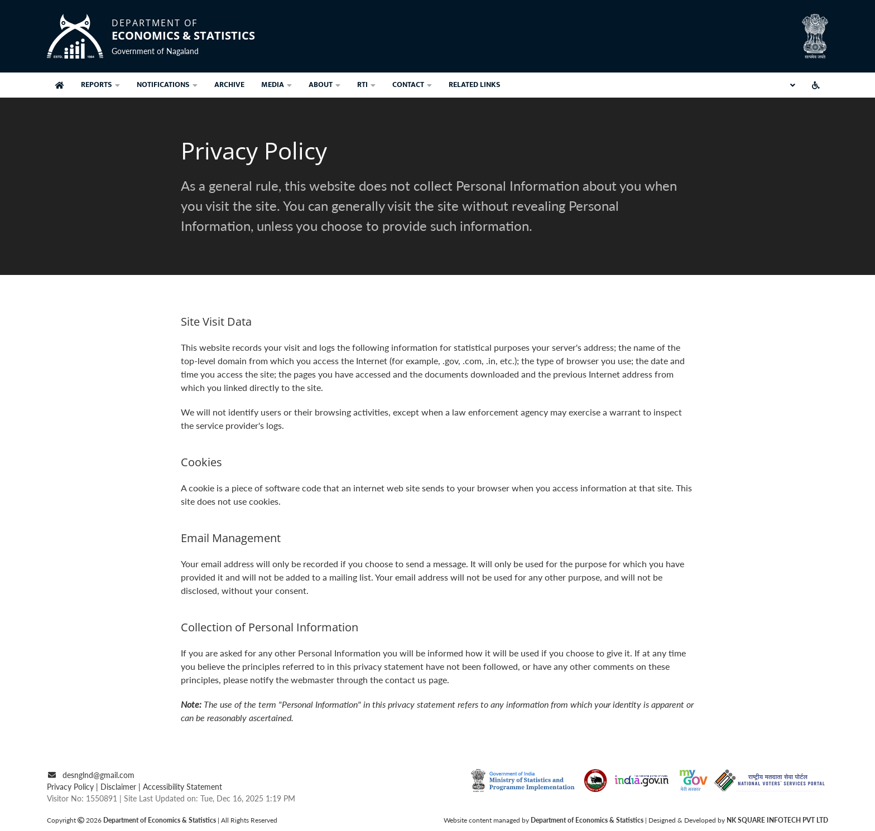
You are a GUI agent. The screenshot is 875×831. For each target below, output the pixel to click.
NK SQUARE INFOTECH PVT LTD (777, 820)
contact (412, 84)
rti (366, 84)
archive (229, 84)
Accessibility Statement (182, 786)
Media (276, 84)
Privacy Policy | (73, 786)
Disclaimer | (121, 786)
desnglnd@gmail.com (98, 775)
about (324, 84)
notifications (167, 84)
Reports (100, 84)
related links (475, 84)
